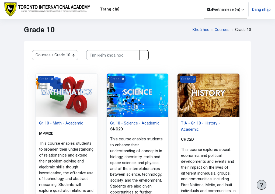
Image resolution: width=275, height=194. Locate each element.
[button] (225, 9)
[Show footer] (261, 185)
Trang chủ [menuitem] (109, 9)
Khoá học (200, 29)
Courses (221, 29)
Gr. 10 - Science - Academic (134, 123)
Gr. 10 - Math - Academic (61, 123)
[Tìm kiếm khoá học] (113, 55)
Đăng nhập (261, 9)
